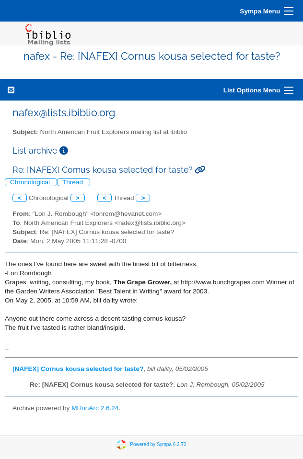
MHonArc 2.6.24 (94, 408)
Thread (73, 182)
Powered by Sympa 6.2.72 (158, 444)
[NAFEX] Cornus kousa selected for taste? (77, 368)
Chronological (31, 182)
